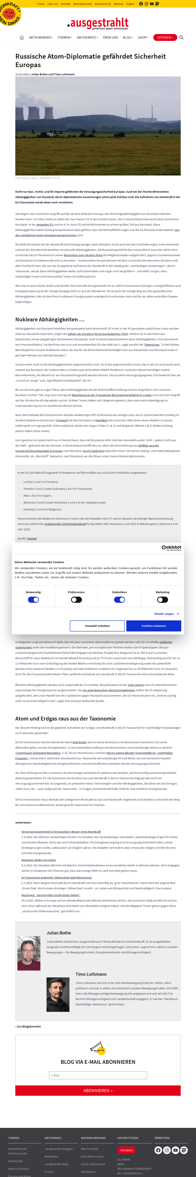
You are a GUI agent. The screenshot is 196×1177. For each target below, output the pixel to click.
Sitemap (118, 4)
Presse (41, 4)
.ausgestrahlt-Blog (56, 1164)
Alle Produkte (89, 1149)
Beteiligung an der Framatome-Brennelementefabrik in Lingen (112, 395)
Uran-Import (136, 685)
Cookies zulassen (154, 625)
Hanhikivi (101, 420)
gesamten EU (45, 224)
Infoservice (86, 37)
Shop (142, 37)
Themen (64, 37)
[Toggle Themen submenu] (71, 37)
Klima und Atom (18, 1169)
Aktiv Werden (40, 37)
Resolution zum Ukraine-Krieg (83, 255)
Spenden (164, 37)
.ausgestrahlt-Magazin (59, 1149)
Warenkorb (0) (103, 4)
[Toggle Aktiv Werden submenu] (52, 37)
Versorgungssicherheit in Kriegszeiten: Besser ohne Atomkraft (61, 831)
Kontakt (65, 4)
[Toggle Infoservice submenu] (97, 37)
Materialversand (82, 4)
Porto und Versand (93, 1164)
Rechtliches (88, 1172)
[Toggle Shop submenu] (147, 37)
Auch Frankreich (93, 451)
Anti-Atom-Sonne (92, 1156)
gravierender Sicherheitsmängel (65, 524)
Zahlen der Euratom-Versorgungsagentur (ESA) (98, 334)
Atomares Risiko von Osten (38, 860)
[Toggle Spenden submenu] (172, 37)
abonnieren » (98, 1090)
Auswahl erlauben (97, 625)
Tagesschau (151, 344)
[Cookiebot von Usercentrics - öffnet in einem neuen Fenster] (164, 548)
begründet (79, 742)
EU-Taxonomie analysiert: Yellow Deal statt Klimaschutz (56, 877)
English (130, 4)
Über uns (53, 4)
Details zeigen (164, 613)
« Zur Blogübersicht (28, 1026)
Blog (127, 37)
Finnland (62, 420)
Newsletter (51, 1156)
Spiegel (32, 538)
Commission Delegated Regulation (38, 753)
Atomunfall (15, 1161)
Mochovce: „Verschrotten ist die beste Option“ (50, 895)
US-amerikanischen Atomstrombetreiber (109, 690)
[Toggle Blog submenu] (132, 37)
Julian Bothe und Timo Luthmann (53, 74)
